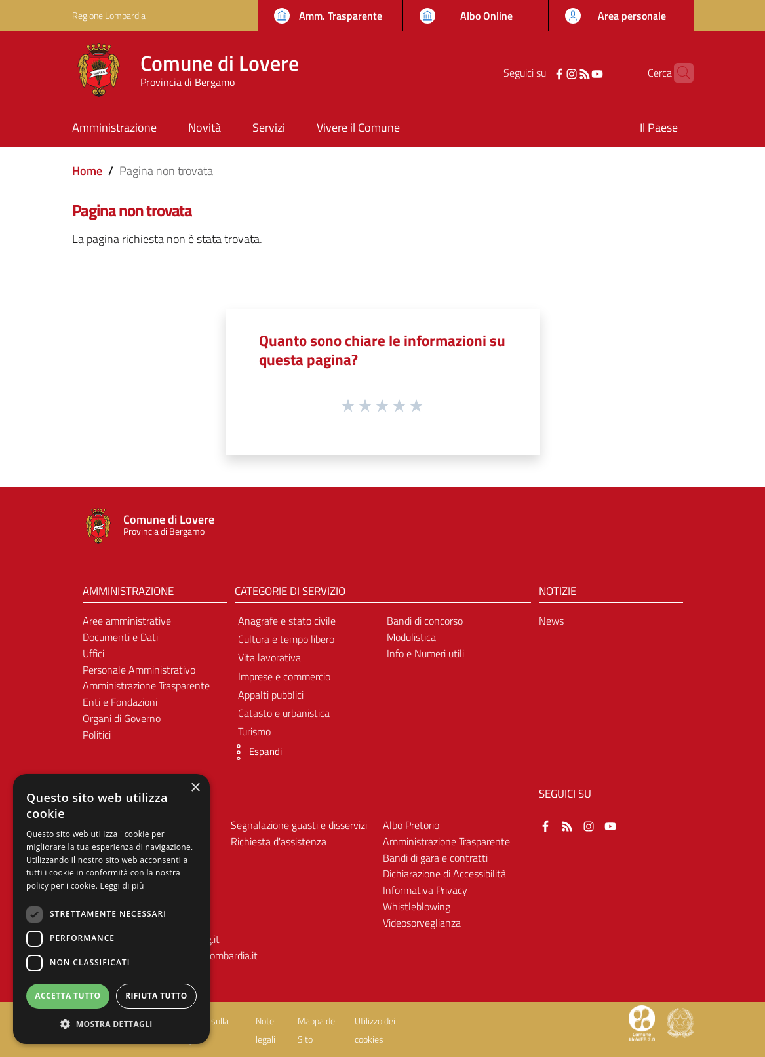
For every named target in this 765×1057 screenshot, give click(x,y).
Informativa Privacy (425, 890)
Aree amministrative (127, 620)
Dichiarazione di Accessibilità (444, 873)
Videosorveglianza (422, 923)
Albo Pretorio (411, 825)
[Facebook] (538, 73)
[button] (255, 752)
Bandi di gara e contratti (435, 858)
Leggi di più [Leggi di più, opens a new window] (122, 885)
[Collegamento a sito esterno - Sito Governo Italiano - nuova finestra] (680, 1022)
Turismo (254, 731)
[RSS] (563, 73)
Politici (97, 734)
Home (87, 171)
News (551, 620)
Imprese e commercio (284, 676)
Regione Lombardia (109, 15)
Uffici (93, 653)
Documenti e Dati (120, 637)
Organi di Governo (122, 718)
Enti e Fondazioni (120, 702)
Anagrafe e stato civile (287, 620)
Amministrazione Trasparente (146, 685)
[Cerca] (678, 72)
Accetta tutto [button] (67, 995)
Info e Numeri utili (425, 653)
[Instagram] (551, 73)
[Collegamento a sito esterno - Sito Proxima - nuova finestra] (642, 1022)
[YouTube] (576, 73)
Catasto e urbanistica (284, 713)
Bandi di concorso (425, 620)
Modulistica (411, 637)
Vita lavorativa (269, 657)
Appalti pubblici (271, 694)
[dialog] (111, 909)
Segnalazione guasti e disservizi (299, 825)
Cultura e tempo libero (286, 639)
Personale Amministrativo (139, 670)
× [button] (195, 788)
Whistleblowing (416, 906)
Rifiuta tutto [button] (156, 995)
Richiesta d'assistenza (278, 841)
